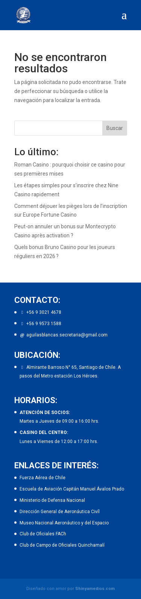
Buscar (114, 128)
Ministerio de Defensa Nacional (52, 500)
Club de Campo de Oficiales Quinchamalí (62, 545)
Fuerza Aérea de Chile (42, 477)
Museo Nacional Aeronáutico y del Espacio (64, 523)
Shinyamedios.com (95, 588)
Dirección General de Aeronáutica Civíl (60, 511)
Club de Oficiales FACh (43, 533)
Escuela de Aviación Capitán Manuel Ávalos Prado (72, 489)
